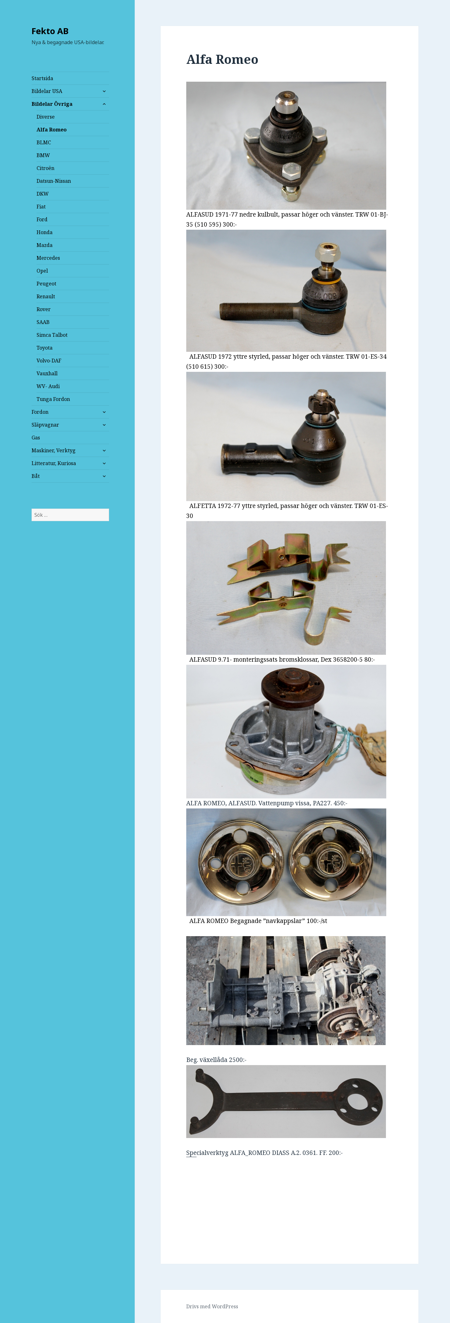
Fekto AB (50, 31)
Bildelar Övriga (52, 103)
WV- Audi (48, 386)
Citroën (45, 168)
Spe (286, 1111)
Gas (36, 437)
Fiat (41, 206)
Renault (46, 296)
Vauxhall (47, 373)
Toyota (44, 347)
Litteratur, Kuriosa (54, 463)
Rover (44, 309)
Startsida (42, 78)
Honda (44, 232)
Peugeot (46, 283)
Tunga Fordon (53, 399)
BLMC (44, 142)
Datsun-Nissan (54, 180)
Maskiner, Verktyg (54, 450)
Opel (42, 270)
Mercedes (48, 257)
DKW (43, 193)
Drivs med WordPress (212, 1306)
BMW (43, 155)
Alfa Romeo (52, 129)
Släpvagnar (45, 424)
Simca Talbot (52, 334)
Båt (36, 476)
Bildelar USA (47, 91)
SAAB (43, 322)
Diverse (46, 116)
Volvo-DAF (49, 360)
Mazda (44, 245)
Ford (42, 219)
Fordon (40, 411)
